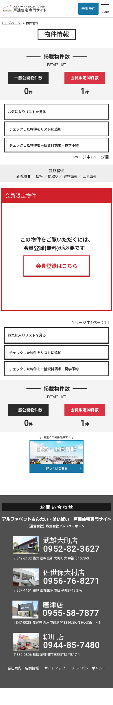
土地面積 (90, 176)
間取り (53, 176)
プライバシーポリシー (88, 668)
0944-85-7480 (71, 645)
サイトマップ (55, 668)
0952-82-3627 (71, 549)
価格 (39, 176)
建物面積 (70, 176)
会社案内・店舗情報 (23, 668)
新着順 (21, 176)
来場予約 (88, 9)
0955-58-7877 (70, 613)
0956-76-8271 (71, 581)
